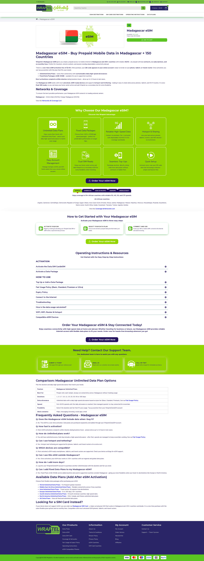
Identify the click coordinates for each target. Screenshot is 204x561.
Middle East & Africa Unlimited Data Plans (55, 485)
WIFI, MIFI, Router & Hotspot (49, 312)
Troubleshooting (43, 302)
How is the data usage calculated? (51, 307)
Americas (87, 190)
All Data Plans (45, 497)
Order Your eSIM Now (103, 180)
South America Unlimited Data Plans (53, 492)
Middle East (124, 190)
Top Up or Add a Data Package (49, 282)
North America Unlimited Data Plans (53, 494)
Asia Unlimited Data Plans (49, 488)
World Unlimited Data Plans (50, 483)
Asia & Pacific (100, 190)
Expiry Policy (42, 292)
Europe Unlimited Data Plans (50, 490)
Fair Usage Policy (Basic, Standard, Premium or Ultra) (59, 287)
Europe (113, 190)
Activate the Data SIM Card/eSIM (50, 266)
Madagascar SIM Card (80, 504)
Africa (77, 190)
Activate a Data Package (47, 271)
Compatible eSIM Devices (47, 317)
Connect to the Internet (46, 297)
